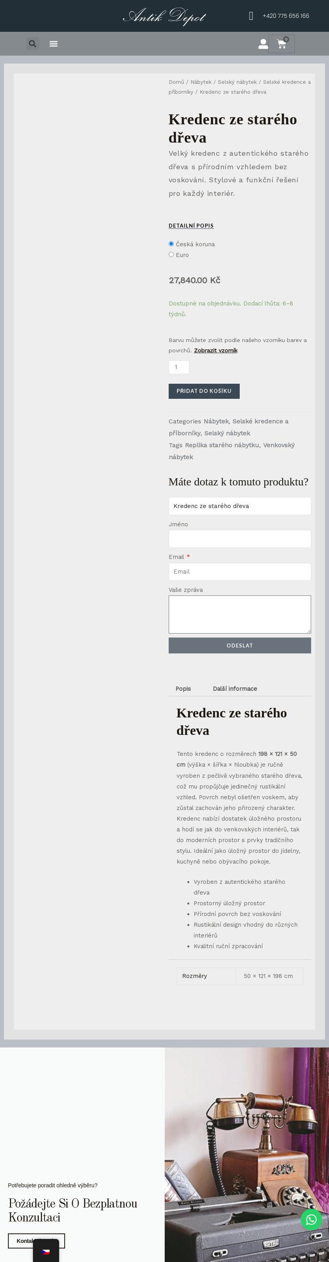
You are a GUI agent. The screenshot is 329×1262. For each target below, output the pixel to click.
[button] (32, 43)
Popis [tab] (183, 688)
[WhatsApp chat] (311, 1219)
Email (177, 556)
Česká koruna (195, 244)
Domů (176, 82)
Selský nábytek (237, 82)
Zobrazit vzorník (215, 350)
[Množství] (179, 367)
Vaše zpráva (186, 589)
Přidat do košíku (204, 391)
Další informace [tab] (235, 688)
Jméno (178, 524)
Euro (182, 255)
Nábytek (201, 82)
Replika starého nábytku (222, 445)
